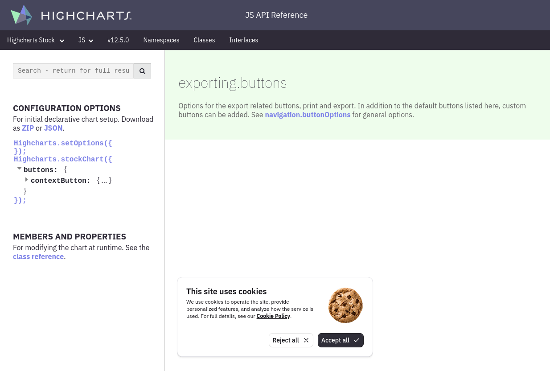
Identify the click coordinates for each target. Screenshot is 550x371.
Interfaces (244, 40)
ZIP (28, 128)
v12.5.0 (118, 40)
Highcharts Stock (35, 40)
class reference (38, 256)
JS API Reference (276, 15)
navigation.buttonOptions (307, 114)
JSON (53, 128)
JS (85, 40)
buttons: (43, 170)
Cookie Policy (273, 316)
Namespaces (161, 40)
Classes (204, 40)
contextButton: (63, 181)
